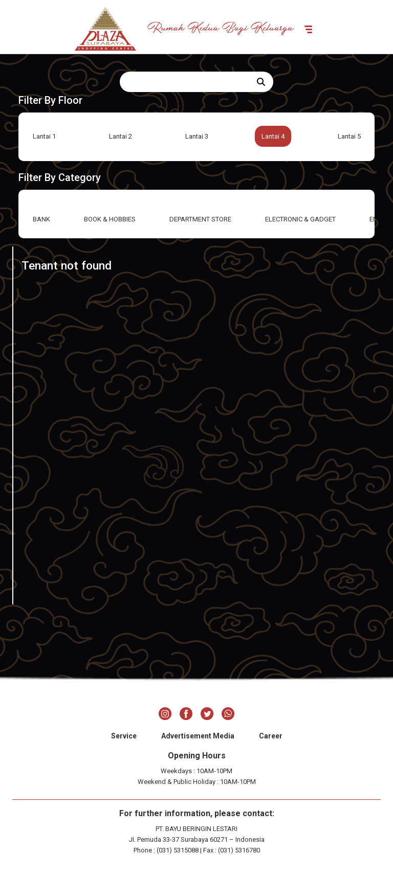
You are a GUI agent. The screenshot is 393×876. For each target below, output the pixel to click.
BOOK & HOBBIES (110, 219)
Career (270, 736)
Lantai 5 (349, 136)
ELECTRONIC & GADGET (300, 219)
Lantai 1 (44, 136)
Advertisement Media (197, 736)
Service (124, 736)
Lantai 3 (196, 136)
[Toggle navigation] (308, 28)
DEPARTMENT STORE (200, 219)
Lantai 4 (273, 136)
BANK (41, 219)
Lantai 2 (120, 136)
